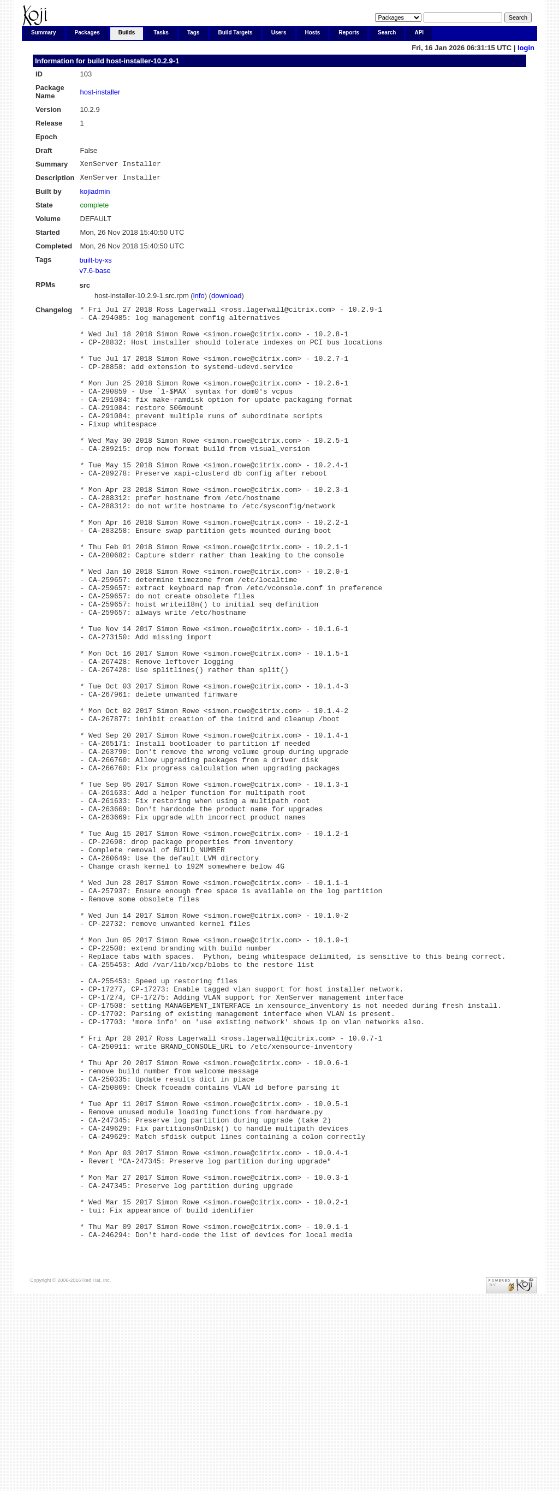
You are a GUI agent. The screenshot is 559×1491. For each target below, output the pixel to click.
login (526, 48)
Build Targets (235, 32)
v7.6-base (95, 274)
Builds (126, 32)
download (226, 299)
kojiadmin (95, 195)
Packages (87, 32)
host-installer (100, 92)
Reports (348, 32)
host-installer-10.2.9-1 (143, 61)
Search (387, 32)
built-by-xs (96, 263)
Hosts (312, 32)
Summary (43, 32)
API (419, 32)
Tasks (161, 32)
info (199, 299)
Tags (193, 32)
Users (279, 32)
